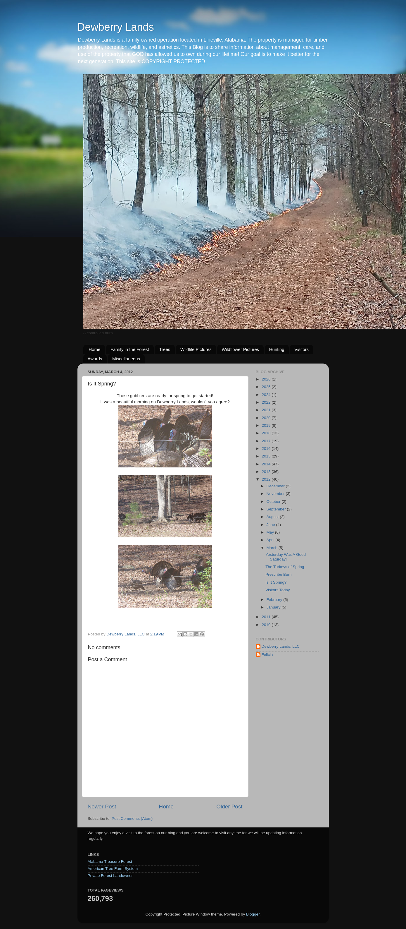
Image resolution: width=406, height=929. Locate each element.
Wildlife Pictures (196, 349)
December (276, 486)
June (271, 524)
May (271, 532)
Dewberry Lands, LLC (281, 646)
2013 (267, 471)
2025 (267, 387)
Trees (164, 349)
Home (94, 349)
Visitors (301, 349)
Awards (95, 358)
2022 (267, 402)
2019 (267, 425)
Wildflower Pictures (240, 349)
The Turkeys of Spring (284, 567)
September (277, 509)
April (271, 540)
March (273, 548)
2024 (267, 394)
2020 (267, 418)
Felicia (267, 654)
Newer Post (102, 806)
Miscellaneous (126, 358)
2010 (267, 625)
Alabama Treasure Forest (110, 861)
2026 (267, 379)
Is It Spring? (275, 582)
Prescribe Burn (278, 574)
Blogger (253, 914)
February (275, 599)
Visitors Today (277, 590)
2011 (267, 617)
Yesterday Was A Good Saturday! (285, 556)
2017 (267, 441)
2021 (267, 410)
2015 (267, 456)
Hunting (276, 349)
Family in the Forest (129, 349)
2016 (267, 448)
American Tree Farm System (113, 868)
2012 (267, 479)
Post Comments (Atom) (132, 818)
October (274, 501)
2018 (267, 433)
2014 (267, 464)
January (274, 607)
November (276, 493)
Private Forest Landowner (110, 875)
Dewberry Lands (115, 27)
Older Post (229, 806)
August (273, 517)
